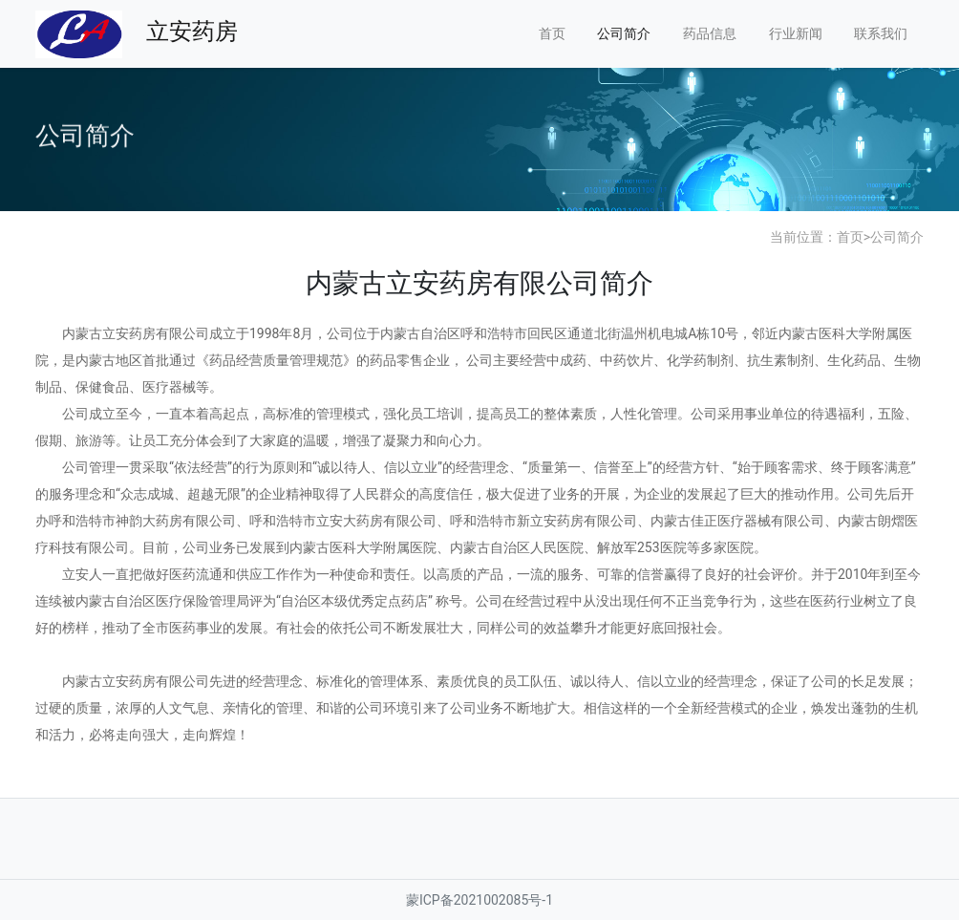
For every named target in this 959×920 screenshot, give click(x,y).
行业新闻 (795, 33)
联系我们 (880, 33)
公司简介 (623, 33)
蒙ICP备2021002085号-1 (479, 900)
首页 (552, 33)
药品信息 (709, 33)
